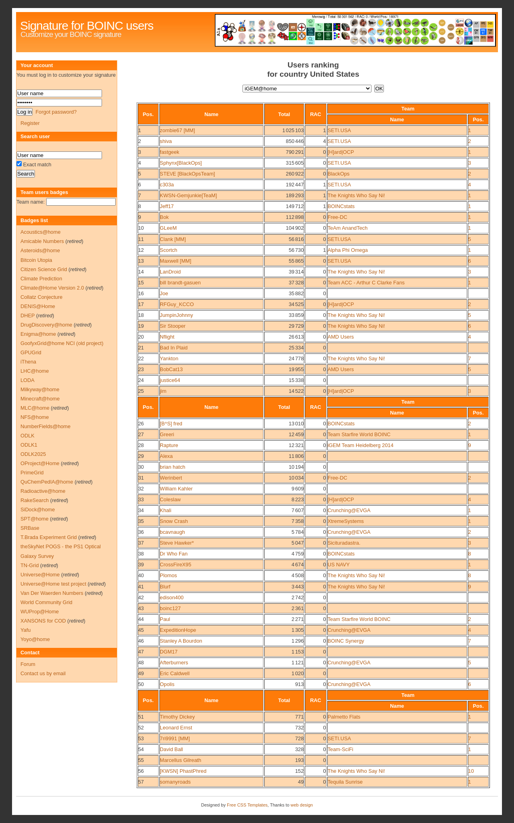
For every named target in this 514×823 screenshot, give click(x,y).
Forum (27, 664)
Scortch (168, 250)
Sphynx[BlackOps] (181, 163)
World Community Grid (46, 602)
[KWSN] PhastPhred (183, 771)
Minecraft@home (40, 399)
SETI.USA (339, 130)
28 (141, 445)
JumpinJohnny (176, 315)
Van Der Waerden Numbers (51, 593)
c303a (167, 185)
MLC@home (34, 408)
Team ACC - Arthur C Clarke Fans (366, 283)
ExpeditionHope (178, 630)
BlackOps (339, 174)
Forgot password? (55, 112)
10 (141, 228)
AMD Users (341, 337)
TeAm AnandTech (348, 228)
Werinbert (171, 478)
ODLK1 (28, 445)
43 (141, 608)
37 (141, 543)
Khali (165, 510)
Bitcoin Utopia (36, 260)
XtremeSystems (346, 521)
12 (141, 250)
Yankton (169, 358)
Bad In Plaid (174, 348)
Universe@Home (40, 575)
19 (141, 326)
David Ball (171, 749)
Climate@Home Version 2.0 (52, 288)
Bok (164, 217)
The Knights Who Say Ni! (356, 195)
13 (141, 261)
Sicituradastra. (344, 543)
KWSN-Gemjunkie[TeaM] (188, 195)
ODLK (27, 436)
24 (141, 380)
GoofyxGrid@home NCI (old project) (61, 343)
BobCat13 (171, 369)
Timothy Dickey (177, 717)
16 (141, 293)
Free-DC (337, 217)
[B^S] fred (171, 424)
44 (141, 619)
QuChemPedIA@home (46, 482)
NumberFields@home (45, 426)
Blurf (165, 587)
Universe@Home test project (53, 584)
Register (30, 123)
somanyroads (175, 782)
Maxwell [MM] (175, 261)
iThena (28, 362)
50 (141, 684)
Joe (164, 293)
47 (141, 652)
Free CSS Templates (247, 805)
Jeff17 (167, 206)
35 (141, 521)
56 (141, 771)
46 (141, 641)
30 (141, 467)
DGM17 (168, 652)
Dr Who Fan (174, 554)
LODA (27, 380)
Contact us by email (42, 673)
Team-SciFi (340, 749)
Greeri (167, 434)
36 (141, 532)
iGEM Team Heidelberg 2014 (361, 445)
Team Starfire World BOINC (359, 434)
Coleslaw (170, 499)
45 (141, 630)
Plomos (168, 575)
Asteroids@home (40, 250)
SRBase (29, 528)
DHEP (27, 315)
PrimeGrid (32, 473)
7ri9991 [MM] (175, 738)
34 (141, 510)
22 (141, 358)
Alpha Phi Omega (348, 250)
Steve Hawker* (177, 543)
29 (141, 456)
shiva (166, 141)
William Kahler (176, 489)
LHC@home (34, 371)
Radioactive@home (42, 491)
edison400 (172, 597)
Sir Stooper (173, 326)
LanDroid (170, 272)
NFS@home (34, 417)
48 (141, 663)
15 (141, 283)
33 (141, 499)
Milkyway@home (39, 389)
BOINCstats (341, 206)
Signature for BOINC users (86, 25)
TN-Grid (29, 565)
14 (141, 272)
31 (141, 478)
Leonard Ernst (176, 728)
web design (302, 805)
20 (141, 337)
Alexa (166, 456)
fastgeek (169, 152)
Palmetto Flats (344, 717)
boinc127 (170, 608)
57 (141, 782)
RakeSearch (34, 500)
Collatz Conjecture (41, 297)
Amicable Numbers (42, 241)
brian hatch (172, 467)
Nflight (167, 337)
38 (141, 554)
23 (141, 369)
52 (141, 728)
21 (141, 348)
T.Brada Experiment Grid (48, 537)
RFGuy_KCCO (177, 304)
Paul (165, 619)
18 (141, 315)
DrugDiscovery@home (46, 325)
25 (141, 391)
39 (141, 565)
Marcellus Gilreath (180, 760)
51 (141, 717)
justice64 (170, 380)
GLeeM (168, 228)
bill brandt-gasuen (180, 283)
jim (163, 391)
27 (141, 434)
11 (141, 239)
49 (141, 673)
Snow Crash (174, 521)
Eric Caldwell (175, 673)
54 (141, 749)
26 (141, 424)
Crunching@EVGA (349, 510)
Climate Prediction (41, 279)
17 (141, 304)
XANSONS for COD (43, 621)
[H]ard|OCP (341, 152)
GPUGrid (30, 352)
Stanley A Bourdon (181, 641)
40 (141, 575)
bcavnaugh (172, 532)
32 (141, 489)
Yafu (25, 630)
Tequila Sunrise (345, 782)
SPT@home (34, 519)
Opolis (167, 684)
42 (141, 597)
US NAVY (339, 565)
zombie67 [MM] (177, 130)
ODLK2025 (33, 454)
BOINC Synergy (346, 641)
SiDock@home (37, 509)
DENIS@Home (37, 306)
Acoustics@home (40, 232)
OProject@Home (39, 463)
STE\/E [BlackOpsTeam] (187, 174)
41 (141, 587)
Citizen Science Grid (43, 269)
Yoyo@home (35, 639)
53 (141, 738)
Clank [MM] (173, 239)
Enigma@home (38, 334)
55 (141, 760)
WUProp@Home (39, 612)
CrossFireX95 (175, 565)
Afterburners (174, 663)
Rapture (169, 445)
